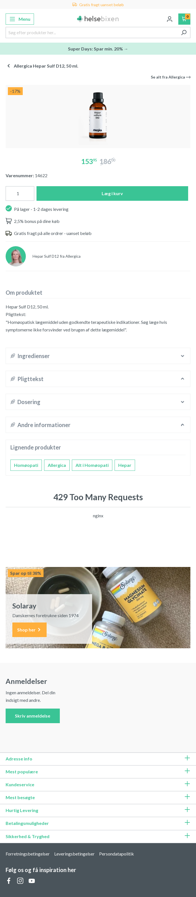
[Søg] (183, 32)
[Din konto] (169, 19)
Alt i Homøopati (92, 465)
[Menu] (20, 19)
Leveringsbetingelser (74, 853)
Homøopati (26, 465)
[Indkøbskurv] (184, 19)
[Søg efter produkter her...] (91, 32)
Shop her (29, 630)
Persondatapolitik (116, 853)
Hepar (124, 465)
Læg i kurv (112, 193)
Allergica (57, 465)
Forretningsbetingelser (28, 853)
